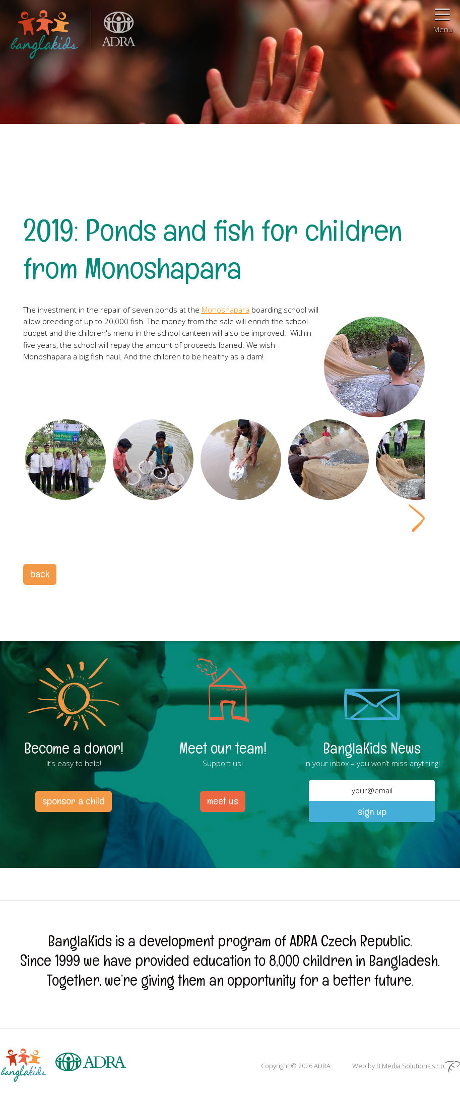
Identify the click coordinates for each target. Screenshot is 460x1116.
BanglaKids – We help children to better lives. (45, 32)
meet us (222, 800)
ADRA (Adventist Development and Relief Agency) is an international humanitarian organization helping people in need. (113, 32)
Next (417, 518)
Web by (406, 1065)
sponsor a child (73, 800)
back (39, 573)
